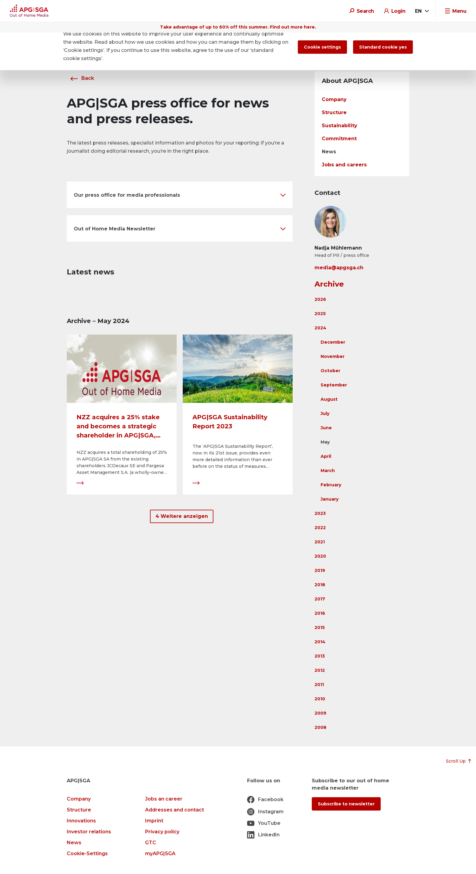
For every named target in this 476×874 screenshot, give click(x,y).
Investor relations (89, 832)
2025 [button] (320, 313)
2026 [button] (320, 299)
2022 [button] (320, 527)
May (325, 442)
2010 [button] (319, 699)
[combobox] (421, 11)
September (334, 385)
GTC (150, 842)
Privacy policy (162, 832)
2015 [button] (319, 627)
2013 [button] (319, 656)
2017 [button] (319, 599)
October (330, 370)
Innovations (81, 821)
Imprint (154, 821)
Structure (334, 112)
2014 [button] (319, 641)
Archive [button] (329, 284)
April (326, 456)
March (328, 470)
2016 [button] (319, 613)
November (333, 356)
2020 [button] (320, 556)
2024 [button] (320, 328)
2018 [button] (319, 584)
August (329, 399)
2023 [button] (320, 513)
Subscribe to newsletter (346, 804)
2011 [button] (319, 684)
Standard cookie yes (383, 47)
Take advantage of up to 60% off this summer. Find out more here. (238, 27)
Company (334, 99)
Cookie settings (322, 47)
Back (80, 78)
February (331, 485)
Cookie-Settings (87, 853)
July (325, 413)
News (329, 152)
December (333, 342)
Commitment (339, 138)
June (326, 427)
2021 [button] (319, 542)
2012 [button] (319, 670)
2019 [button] (319, 570)
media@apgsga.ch (338, 267)
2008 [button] (320, 727)
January (329, 499)
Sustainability (339, 125)
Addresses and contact (174, 810)
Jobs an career (163, 799)
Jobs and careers (344, 165)
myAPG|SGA (160, 853)
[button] (180, 195)
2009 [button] (320, 713)
